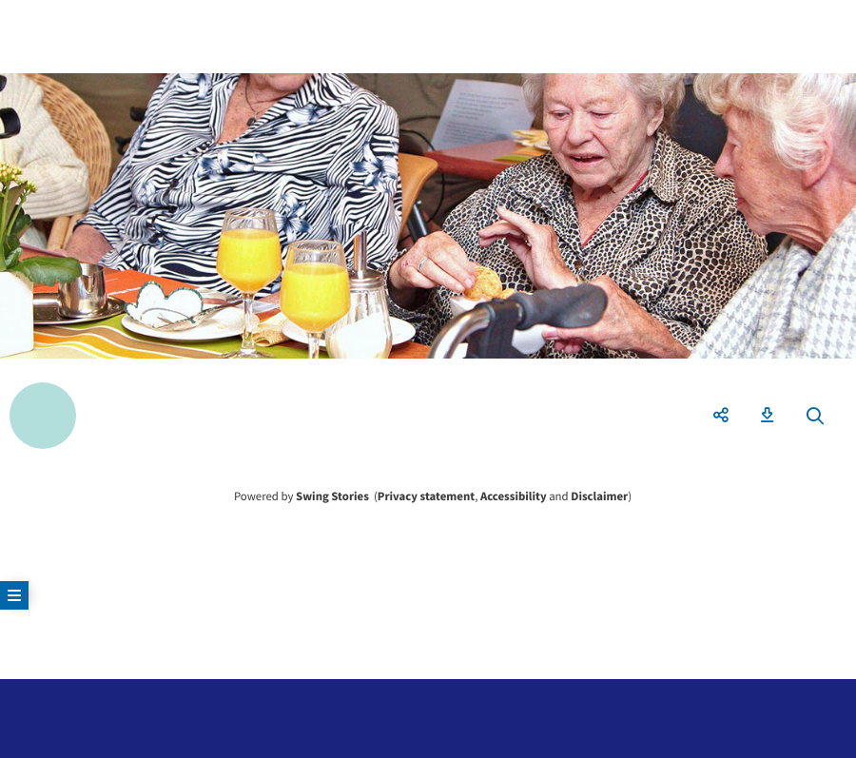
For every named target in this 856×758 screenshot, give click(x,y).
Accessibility (513, 496)
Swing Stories (332, 496)
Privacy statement (426, 496)
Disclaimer (599, 496)
